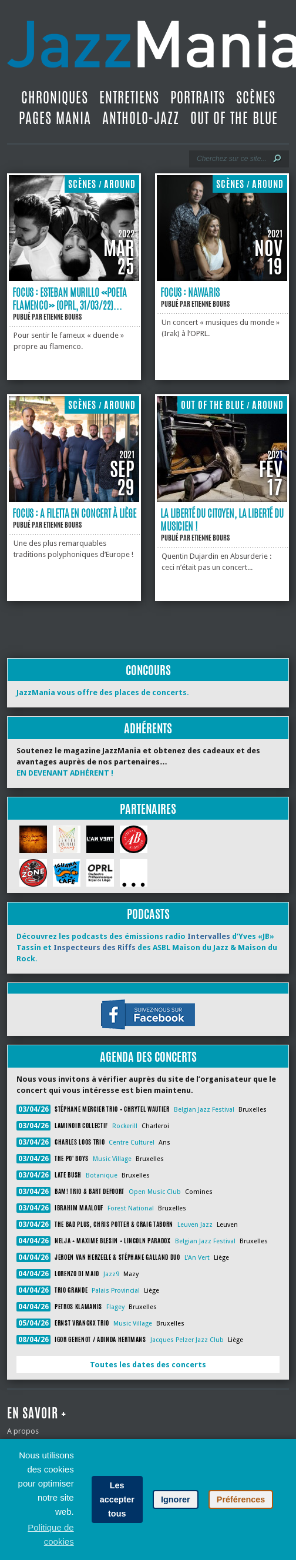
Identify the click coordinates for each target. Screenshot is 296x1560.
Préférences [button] (241, 1499)
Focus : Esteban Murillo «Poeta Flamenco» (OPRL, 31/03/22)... (69, 298)
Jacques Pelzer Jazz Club (187, 1340)
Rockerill (124, 1126)
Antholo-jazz (140, 118)
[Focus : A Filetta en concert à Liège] (74, 499)
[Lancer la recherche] (277, 159)
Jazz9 (111, 1274)
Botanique (101, 1175)
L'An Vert (197, 1258)
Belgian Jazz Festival (204, 1109)
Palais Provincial (116, 1290)
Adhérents (148, 728)
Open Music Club (155, 1192)
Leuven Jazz (195, 1225)
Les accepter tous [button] (117, 1499)
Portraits (197, 98)
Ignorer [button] (175, 1499)
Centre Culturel (131, 1142)
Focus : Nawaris (190, 292)
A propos (23, 1431)
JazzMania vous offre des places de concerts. (102, 692)
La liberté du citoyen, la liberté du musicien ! (222, 519)
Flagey (115, 1307)
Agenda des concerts (148, 1056)
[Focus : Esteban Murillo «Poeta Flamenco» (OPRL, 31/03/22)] (74, 278)
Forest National (130, 1208)
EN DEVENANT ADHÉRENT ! (64, 773)
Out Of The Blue (234, 118)
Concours (148, 670)
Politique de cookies (50, 1534)
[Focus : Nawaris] (222, 278)
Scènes (255, 98)
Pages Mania (55, 118)
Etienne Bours (62, 316)
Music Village (112, 1159)
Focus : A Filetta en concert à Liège (74, 513)
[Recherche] (231, 158)
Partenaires (148, 808)
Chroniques (54, 98)
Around (120, 184)
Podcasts (148, 913)
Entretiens (129, 98)
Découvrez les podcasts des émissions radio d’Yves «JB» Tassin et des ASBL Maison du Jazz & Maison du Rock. (146, 947)
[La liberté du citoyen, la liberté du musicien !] (222, 499)
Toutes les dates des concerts (148, 1364)
